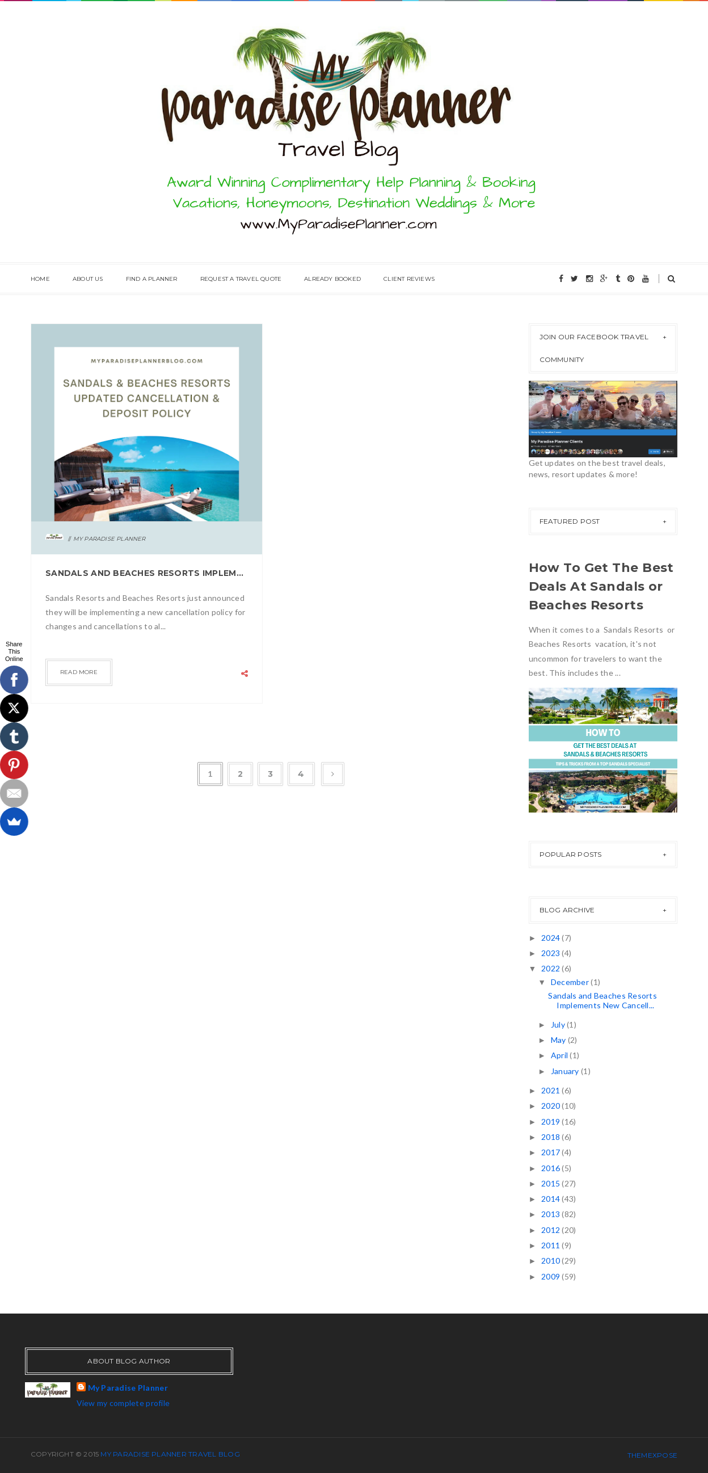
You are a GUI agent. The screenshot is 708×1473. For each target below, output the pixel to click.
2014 (551, 1198)
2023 (551, 953)
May (559, 1040)
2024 (551, 937)
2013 (551, 1214)
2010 (551, 1260)
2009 (551, 1276)
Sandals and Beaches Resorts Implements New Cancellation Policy (146, 573)
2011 (551, 1245)
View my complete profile (123, 1403)
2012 (551, 1230)
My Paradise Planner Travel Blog (169, 1454)
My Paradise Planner (128, 1387)
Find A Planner (152, 279)
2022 (551, 968)
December (571, 982)
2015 (551, 1183)
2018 (551, 1137)
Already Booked (332, 279)
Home (40, 279)
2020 (551, 1105)
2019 (551, 1121)
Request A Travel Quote (240, 279)
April (560, 1055)
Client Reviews (409, 279)
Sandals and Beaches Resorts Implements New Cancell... (602, 1000)
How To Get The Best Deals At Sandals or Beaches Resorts (601, 586)
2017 (551, 1152)
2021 (551, 1090)
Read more (79, 672)
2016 (551, 1168)
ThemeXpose (652, 1455)
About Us (88, 279)
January (566, 1071)
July (559, 1024)
